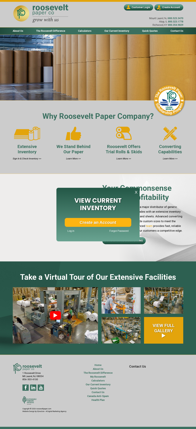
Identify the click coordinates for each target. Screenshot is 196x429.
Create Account (168, 7)
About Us (18, 30)
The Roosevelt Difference (50, 30)
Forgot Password (119, 231)
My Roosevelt (98, 376)
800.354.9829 (175, 24)
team (148, 226)
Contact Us (176, 30)
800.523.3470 (175, 18)
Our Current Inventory (116, 30)
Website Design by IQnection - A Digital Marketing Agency (44, 411)
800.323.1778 (175, 21)
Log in (71, 231)
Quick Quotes (150, 30)
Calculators (84, 30)
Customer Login (138, 7)
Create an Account (98, 222)
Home (98, 365)
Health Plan (98, 400)
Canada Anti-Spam (98, 396)
